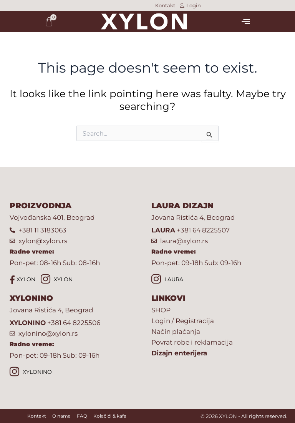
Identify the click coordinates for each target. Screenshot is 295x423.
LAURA (167, 280)
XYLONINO (31, 372)
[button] (246, 21)
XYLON (22, 279)
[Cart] (49, 21)
